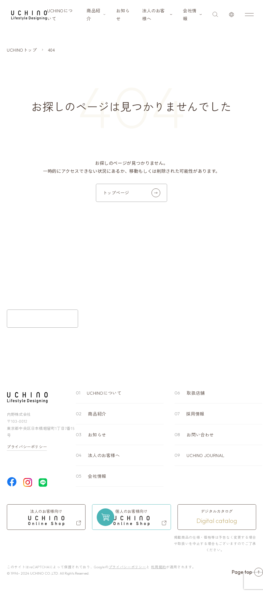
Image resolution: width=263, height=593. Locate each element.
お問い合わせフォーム (42, 318)
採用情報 (195, 413)
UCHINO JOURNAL (205, 455)
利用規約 (158, 566)
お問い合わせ (200, 434)
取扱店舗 (196, 392)
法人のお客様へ (153, 14)
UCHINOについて (60, 14)
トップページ (131, 192)
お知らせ (123, 14)
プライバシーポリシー (27, 446)
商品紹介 (93, 14)
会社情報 (190, 14)
